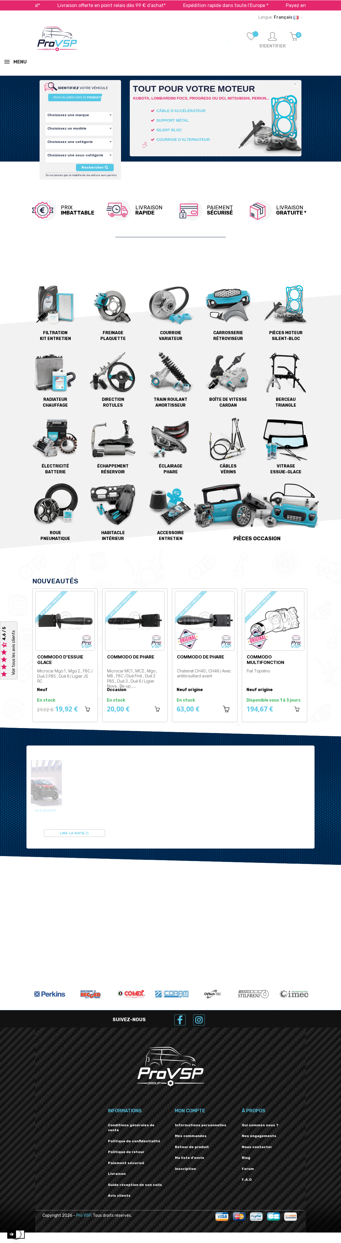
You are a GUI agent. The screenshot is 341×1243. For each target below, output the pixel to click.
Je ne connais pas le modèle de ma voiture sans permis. (81, 175)
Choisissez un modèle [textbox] (66, 128)
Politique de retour (126, 1152)
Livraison (117, 1174)
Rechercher (94, 167)
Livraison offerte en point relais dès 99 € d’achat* (139, 5)
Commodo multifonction (265, 659)
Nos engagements (259, 1136)
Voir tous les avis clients (13, 653)
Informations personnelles (200, 1125)
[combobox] (79, 117)
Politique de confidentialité (134, 1141)
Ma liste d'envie (189, 1158)
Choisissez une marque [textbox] (68, 115)
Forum (248, 1169)
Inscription (185, 1169)
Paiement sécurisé (126, 1163)
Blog (246, 1158)
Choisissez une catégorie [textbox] (70, 142)
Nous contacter (257, 1147)
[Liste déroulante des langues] (280, 17)
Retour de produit (192, 1147)
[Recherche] (170, 39)
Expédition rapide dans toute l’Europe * (253, 5)
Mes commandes (191, 1136)
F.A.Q (247, 1180)
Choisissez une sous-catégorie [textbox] (75, 155)
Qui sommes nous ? (260, 1125)
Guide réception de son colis (135, 1185)
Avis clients (119, 1196)
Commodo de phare (130, 657)
